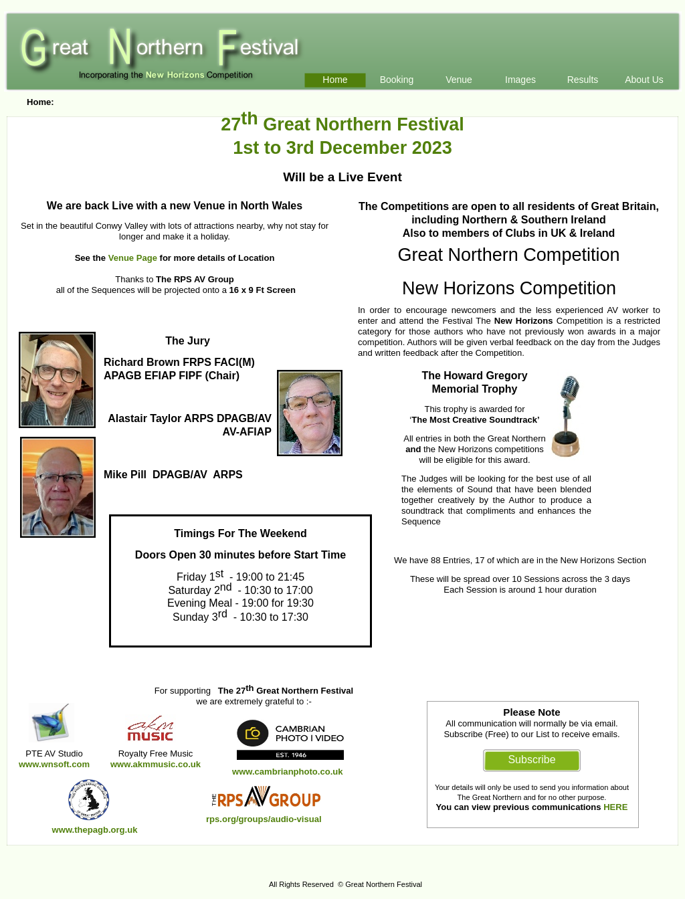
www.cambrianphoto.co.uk (287, 772)
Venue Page (132, 258)
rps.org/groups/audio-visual (264, 819)
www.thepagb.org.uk (95, 830)
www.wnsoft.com (54, 764)
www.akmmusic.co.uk (155, 764)
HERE (615, 807)
